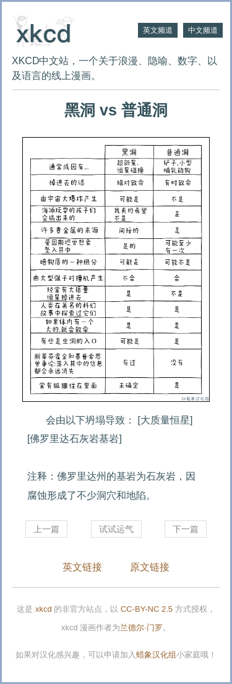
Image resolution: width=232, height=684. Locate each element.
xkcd (43, 609)
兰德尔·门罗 (141, 627)
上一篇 (46, 529)
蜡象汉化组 (156, 654)
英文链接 (82, 567)
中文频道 (203, 30)
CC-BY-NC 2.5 (147, 609)
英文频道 (158, 30)
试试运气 (116, 529)
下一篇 (186, 529)
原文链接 (150, 567)
